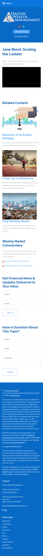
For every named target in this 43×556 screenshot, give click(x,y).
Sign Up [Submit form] (10, 312)
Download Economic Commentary (18, 265)
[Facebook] (2, 510)
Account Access (21, 32)
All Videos (6, 545)
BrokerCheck (15, 395)
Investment (6, 524)
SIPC (10, 472)
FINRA (4, 472)
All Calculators (7, 548)
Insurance (6, 530)
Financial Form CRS (12, 391)
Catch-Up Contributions (18, 178)
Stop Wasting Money (16, 221)
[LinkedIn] (6, 510)
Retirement (6, 521)
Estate (4, 527)
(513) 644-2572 (21, 36)
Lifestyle (5, 539)
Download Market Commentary (17, 261)
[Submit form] (10, 372)
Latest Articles (7, 542)
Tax (3, 533)
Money (4, 536)
